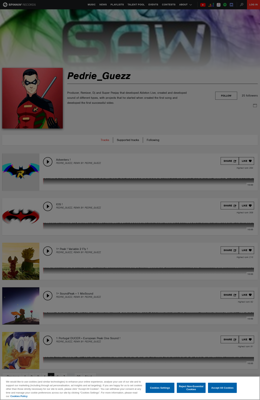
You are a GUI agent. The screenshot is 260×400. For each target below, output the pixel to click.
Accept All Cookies (222, 387)
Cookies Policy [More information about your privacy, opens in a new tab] (18, 396)
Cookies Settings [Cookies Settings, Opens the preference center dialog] (160, 387)
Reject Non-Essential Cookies (191, 388)
